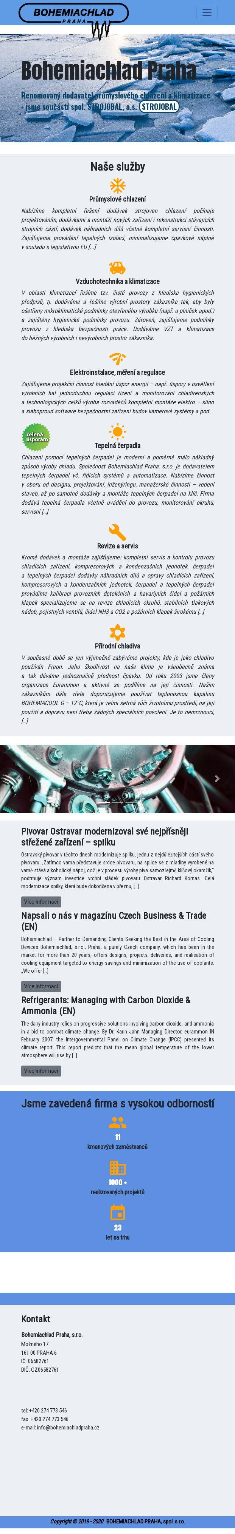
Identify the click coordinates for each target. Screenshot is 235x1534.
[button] (17, 779)
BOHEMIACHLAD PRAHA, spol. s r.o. (117, 1521)
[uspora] (74, 12)
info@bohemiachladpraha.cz (68, 1427)
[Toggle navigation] (207, 12)
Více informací (41, 902)
